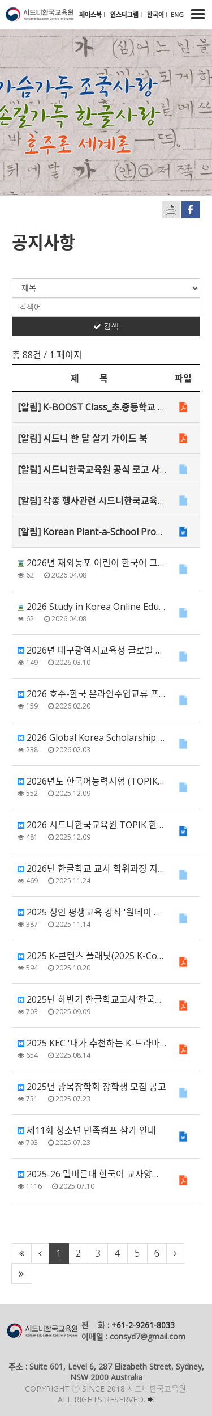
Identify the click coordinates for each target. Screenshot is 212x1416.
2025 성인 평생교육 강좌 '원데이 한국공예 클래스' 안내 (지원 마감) (92, 912)
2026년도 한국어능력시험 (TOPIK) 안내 (92, 781)
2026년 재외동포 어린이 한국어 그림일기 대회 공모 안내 (92, 563)
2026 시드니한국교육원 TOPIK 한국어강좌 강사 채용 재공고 (92, 825)
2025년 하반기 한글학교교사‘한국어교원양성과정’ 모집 (92, 999)
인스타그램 (125, 14)
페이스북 (91, 14)
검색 (105, 326)
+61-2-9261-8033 (143, 1325)
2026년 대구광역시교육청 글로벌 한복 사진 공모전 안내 (92, 650)
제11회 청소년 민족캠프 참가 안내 (87, 1130)
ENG (177, 14)
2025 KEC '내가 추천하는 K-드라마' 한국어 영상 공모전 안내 (92, 1043)
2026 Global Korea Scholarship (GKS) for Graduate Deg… (92, 737)
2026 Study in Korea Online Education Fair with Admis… (92, 606)
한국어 (156, 14)
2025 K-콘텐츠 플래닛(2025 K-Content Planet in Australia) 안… (92, 955)
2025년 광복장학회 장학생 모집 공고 (92, 1086)
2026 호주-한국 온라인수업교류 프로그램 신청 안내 (92, 694)
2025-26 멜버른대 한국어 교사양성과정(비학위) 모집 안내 (92, 1174)
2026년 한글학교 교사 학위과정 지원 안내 (92, 868)
